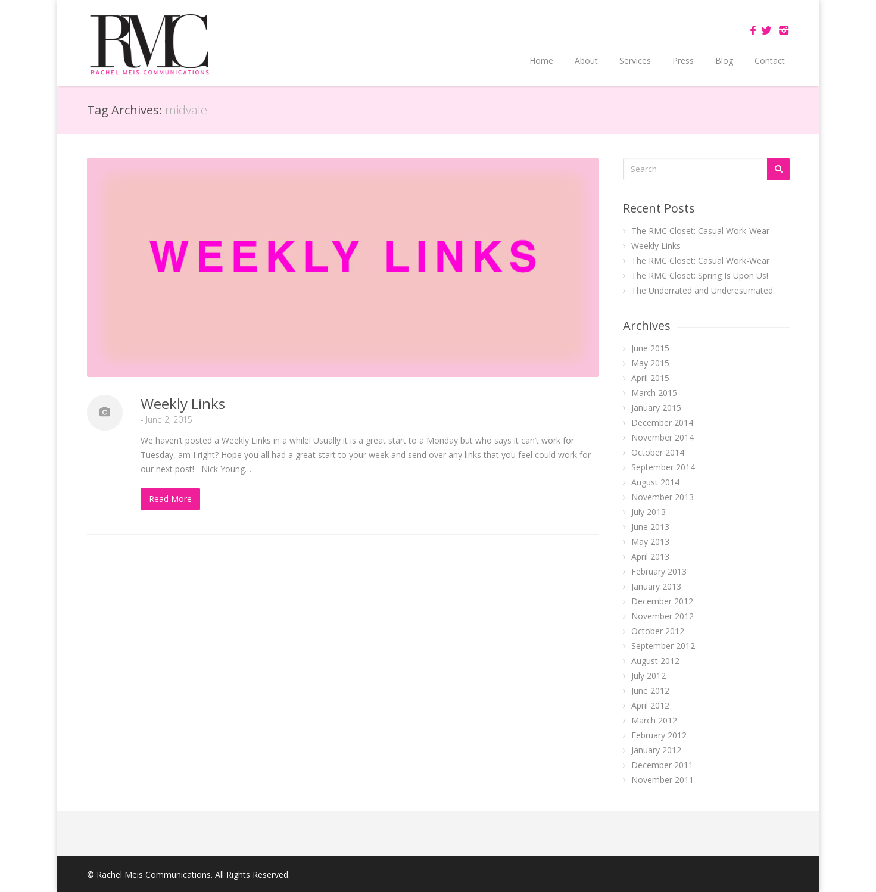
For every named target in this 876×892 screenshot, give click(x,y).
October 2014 (657, 452)
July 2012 (648, 675)
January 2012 (656, 750)
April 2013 (650, 556)
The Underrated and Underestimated (702, 290)
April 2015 (650, 377)
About (586, 60)
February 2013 (659, 571)
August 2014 (655, 482)
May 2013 (650, 541)
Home (541, 60)
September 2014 (663, 467)
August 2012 (655, 660)
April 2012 (650, 705)
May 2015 (650, 363)
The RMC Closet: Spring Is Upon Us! (699, 275)
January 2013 (656, 586)
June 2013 (650, 526)
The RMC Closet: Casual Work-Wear (700, 230)
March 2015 (654, 392)
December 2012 (662, 601)
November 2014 (662, 437)
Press (683, 60)
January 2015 (656, 407)
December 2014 (662, 422)
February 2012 (659, 735)
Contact (770, 60)
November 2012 (662, 616)
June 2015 (650, 348)
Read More (170, 498)
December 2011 (662, 765)
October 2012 (657, 631)
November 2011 (662, 779)
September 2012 (663, 645)
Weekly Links (183, 403)
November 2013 (662, 497)
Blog (724, 60)
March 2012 (654, 720)
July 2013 (648, 511)
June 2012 (650, 690)
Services (635, 60)
